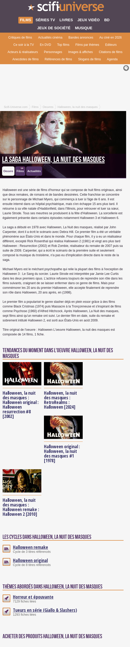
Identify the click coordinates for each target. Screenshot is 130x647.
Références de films (58, 59)
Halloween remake (30, 547)
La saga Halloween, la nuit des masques (53, 159)
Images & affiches (80, 52)
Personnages (53, 52)
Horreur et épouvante (33, 597)
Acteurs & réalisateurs (22, 52)
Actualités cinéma (50, 37)
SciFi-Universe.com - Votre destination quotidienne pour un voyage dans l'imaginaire (65, 7)
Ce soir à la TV (23, 45)
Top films (63, 45)
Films (20, 170)
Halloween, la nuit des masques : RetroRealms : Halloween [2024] (60, 400)
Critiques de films (20, 37)
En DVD (45, 45)
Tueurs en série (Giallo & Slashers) (45, 610)
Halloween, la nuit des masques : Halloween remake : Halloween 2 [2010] (21, 507)
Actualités (34, 171)
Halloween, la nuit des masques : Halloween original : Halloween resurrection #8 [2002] (21, 404)
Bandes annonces (80, 37)
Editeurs (111, 45)
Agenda (112, 59)
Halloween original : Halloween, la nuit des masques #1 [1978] (62, 453)
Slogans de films (89, 59)
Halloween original (30, 560)
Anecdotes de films (25, 59)
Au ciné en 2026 (110, 37)
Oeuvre (8, 171)
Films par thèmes (87, 45)
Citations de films (110, 52)
